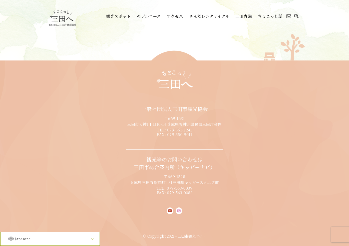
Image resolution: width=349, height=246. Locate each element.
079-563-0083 (179, 192)
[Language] (50, 239)
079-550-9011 (179, 134)
